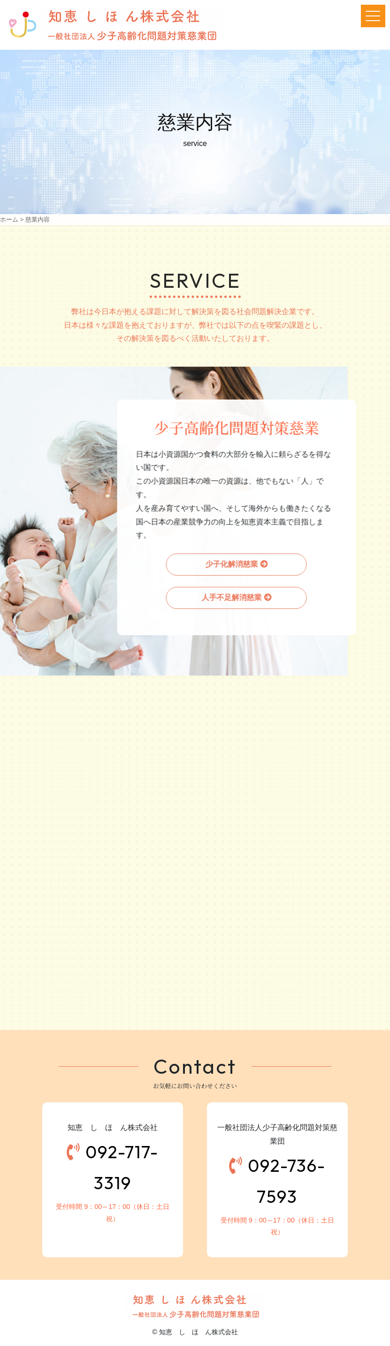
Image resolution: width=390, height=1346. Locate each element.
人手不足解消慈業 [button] (230, 597)
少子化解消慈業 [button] (230, 564)
